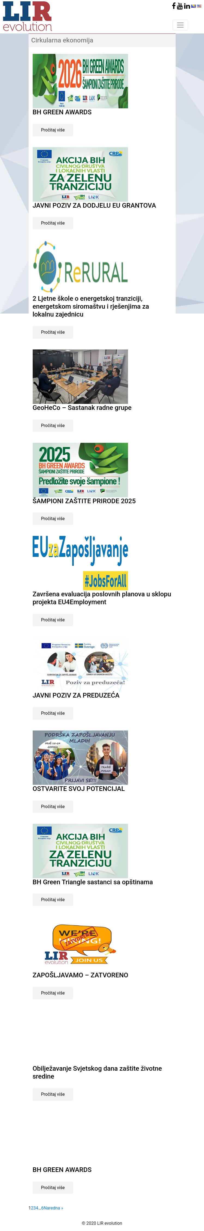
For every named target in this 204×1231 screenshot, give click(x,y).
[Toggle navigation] (180, 25)
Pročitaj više (53, 130)
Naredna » (53, 1208)
